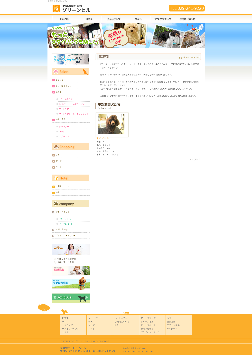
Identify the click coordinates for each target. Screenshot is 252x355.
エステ (59, 92)
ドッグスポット (66, 224)
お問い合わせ (190, 18)
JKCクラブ (172, 329)
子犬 (58, 155)
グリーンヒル (65, 219)
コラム (170, 318)
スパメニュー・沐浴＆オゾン (71, 104)
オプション (64, 136)
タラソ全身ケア (66, 99)
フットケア (64, 109)
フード (59, 167)
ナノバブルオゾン (63, 86)
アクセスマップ (162, 18)
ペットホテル (121, 318)
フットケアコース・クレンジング (73, 114)
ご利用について (62, 186)
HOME (62, 18)
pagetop (196, 159)
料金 (58, 192)
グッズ (59, 161)
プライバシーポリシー (65, 235)
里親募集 (70, 271)
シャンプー (60, 80)
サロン (89, 18)
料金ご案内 (60, 119)
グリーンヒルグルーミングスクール (70, 59)
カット (62, 131)
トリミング (67, 325)
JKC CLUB (70, 297)
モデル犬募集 (70, 284)
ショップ (113, 18)
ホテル (138, 18)
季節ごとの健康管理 (66, 259)
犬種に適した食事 (65, 262)
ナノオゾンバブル (70, 329)
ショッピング (94, 318)
